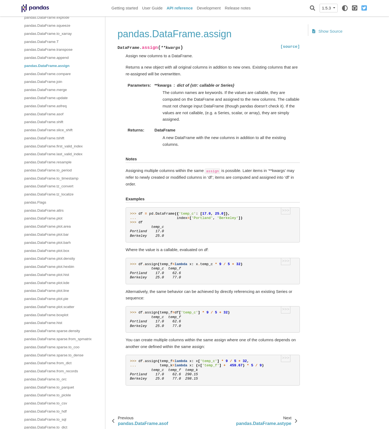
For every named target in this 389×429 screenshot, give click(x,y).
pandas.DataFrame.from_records (51, 371)
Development (208, 8)
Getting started (125, 8)
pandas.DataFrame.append (46, 58)
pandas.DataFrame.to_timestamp (51, 178)
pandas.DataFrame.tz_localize (48, 194)
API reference (180, 8)
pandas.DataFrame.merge (45, 90)
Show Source (327, 31)
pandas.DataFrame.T (41, 42)
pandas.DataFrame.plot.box (46, 251)
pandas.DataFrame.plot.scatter (49, 307)
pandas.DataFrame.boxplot (46, 315)
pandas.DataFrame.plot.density (49, 258)
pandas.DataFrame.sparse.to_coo (51, 347)
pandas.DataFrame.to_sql (45, 419)
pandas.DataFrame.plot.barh (47, 243)
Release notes (238, 8)
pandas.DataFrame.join (43, 82)
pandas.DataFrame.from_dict (48, 363)
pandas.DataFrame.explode (46, 17)
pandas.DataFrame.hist (43, 323)
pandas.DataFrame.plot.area (47, 226)
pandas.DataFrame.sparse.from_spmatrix (58, 339)
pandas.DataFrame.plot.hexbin (49, 267)
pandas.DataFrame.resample (48, 162)
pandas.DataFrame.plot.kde (46, 283)
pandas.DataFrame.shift (43, 122)
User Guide (152, 8)
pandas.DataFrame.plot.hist (46, 275)
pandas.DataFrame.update (46, 98)
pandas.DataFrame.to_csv (45, 403)
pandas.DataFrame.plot (43, 218)
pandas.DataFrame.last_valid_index (53, 154)
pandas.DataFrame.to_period (48, 170)
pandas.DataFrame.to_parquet (49, 387)
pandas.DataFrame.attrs (44, 210)
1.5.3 (327, 8)
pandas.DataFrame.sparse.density (52, 331)
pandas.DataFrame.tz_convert (48, 186)
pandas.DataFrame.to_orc (45, 379)
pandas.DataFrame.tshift (44, 138)
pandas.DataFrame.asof (43, 114)
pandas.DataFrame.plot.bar (46, 234)
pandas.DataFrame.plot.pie (46, 299)
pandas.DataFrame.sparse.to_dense (53, 355)
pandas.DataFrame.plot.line (46, 291)
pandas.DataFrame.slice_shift (48, 130)
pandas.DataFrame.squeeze (47, 25)
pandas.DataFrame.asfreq (45, 106)
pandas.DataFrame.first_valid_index (53, 146)
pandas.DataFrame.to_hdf (45, 411)
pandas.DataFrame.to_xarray (48, 34)
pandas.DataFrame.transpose (48, 50)
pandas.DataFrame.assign (46, 66)
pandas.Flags (35, 202)
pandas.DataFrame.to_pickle (47, 395)
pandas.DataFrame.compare (47, 74)
